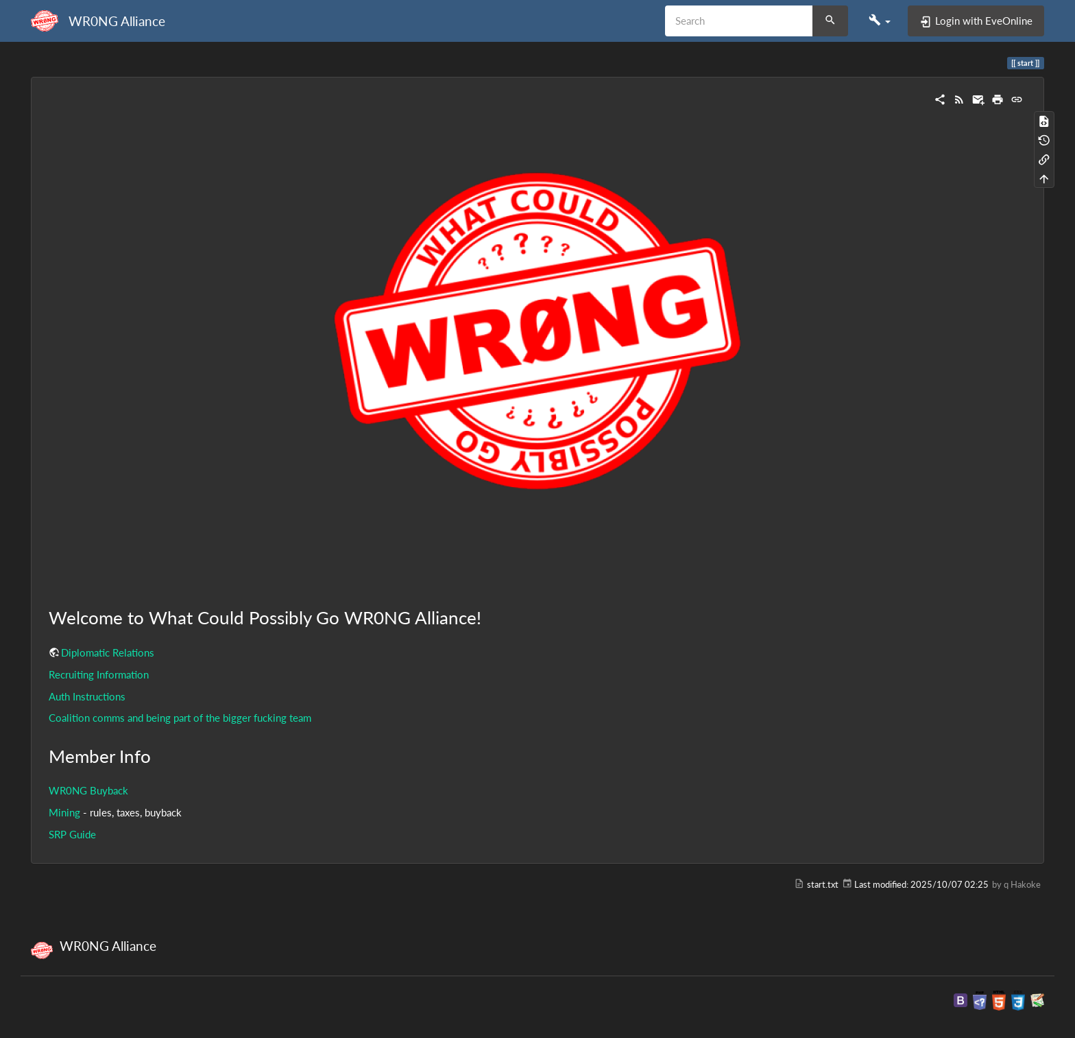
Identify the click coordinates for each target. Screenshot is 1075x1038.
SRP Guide (72, 834)
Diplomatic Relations (107, 652)
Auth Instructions (87, 696)
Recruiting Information (99, 674)
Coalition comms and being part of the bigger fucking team (180, 717)
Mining (64, 812)
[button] (879, 20)
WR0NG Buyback (88, 790)
